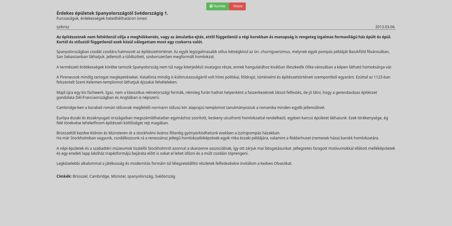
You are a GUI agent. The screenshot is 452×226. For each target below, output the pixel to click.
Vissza (237, 6)
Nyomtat (217, 6)
